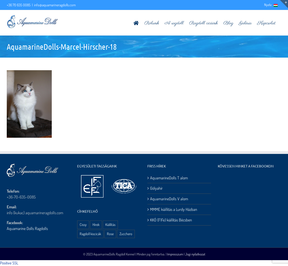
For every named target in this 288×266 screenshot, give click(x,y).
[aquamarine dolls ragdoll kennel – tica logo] (124, 179)
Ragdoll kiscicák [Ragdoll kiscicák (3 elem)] (90, 233)
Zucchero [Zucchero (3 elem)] (125, 233)
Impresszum (175, 254)
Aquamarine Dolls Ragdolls (27, 228)
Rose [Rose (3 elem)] (110, 233)
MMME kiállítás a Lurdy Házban (173, 209)
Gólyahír (156, 188)
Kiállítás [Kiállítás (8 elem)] (110, 224)
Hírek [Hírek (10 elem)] (95, 224)
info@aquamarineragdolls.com (55, 5)
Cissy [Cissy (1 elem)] (83, 224)
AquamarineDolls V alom (169, 198)
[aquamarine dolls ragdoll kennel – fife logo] (92, 177)
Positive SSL (9, 262)
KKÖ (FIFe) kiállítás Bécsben (171, 219)
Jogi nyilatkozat (195, 254)
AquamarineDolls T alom (169, 177)
